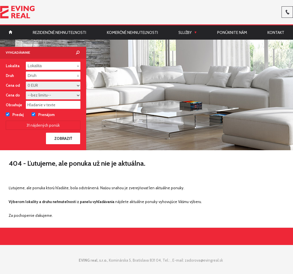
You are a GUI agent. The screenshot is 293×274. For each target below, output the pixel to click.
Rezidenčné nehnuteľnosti (59, 32)
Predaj (15, 114)
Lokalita (13, 65)
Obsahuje (14, 105)
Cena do (13, 95)
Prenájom (43, 114)
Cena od (13, 85)
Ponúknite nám (232, 32)
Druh (10, 75)
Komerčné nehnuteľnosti (132, 32)
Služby (185, 32)
